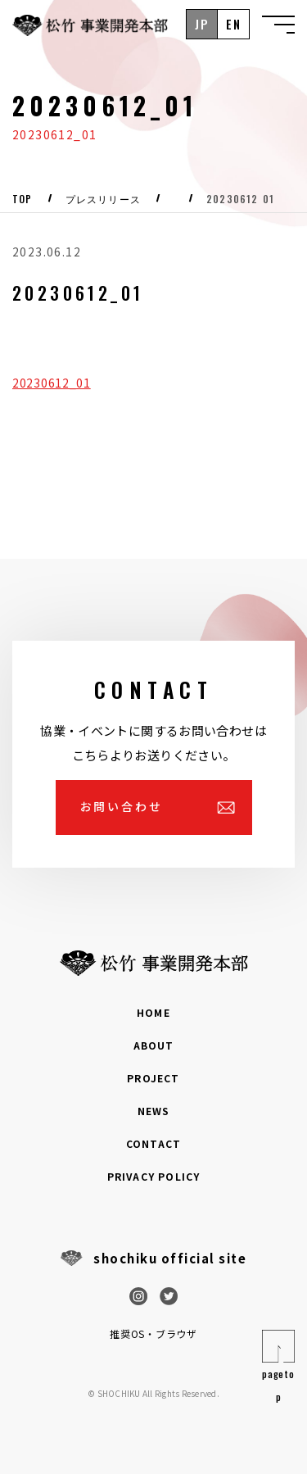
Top (22, 199)
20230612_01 (51, 382)
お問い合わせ (121, 806)
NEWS (154, 1111)
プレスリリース (103, 199)
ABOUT (153, 1045)
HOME (153, 1012)
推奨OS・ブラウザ (153, 1333)
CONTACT (153, 1143)
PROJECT (153, 1078)
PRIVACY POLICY (154, 1176)
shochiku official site (169, 1258)
